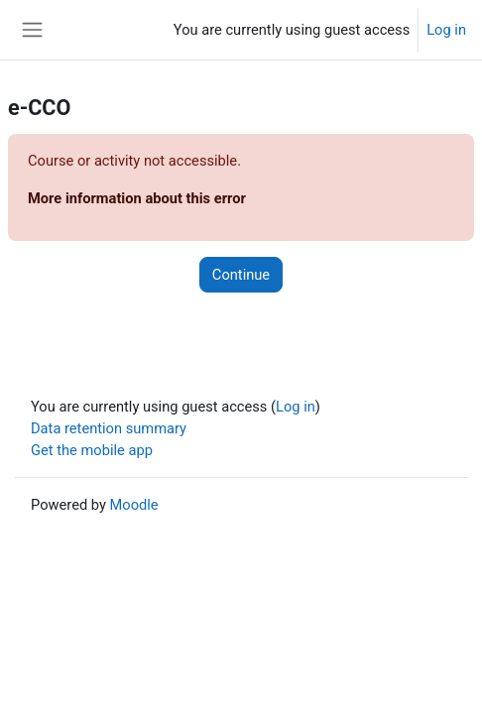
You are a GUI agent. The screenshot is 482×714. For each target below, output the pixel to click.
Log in (446, 30)
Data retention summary (108, 428)
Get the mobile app (92, 450)
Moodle (134, 505)
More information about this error (137, 198)
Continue (241, 275)
